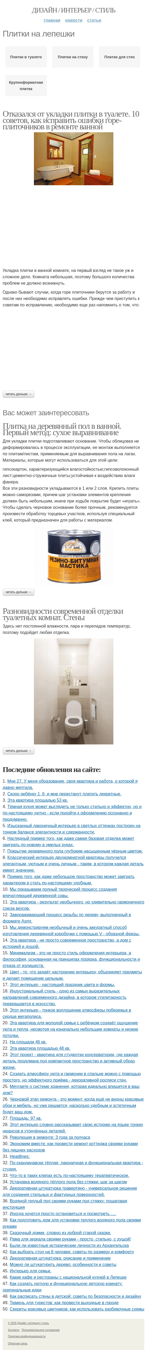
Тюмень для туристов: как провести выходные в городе (64, 1302)
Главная (52, 20)
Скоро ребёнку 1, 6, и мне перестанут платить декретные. (64, 794)
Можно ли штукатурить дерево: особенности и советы (63, 1264)
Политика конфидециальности (27, 1336)
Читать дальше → (19, 394)
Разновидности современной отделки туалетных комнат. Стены (63, 614)
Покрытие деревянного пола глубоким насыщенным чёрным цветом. (75, 851)
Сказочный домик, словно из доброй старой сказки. (60, 1232)
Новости (73, 20)
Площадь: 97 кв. (26, 1118)
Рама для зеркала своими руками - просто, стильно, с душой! (70, 1239)
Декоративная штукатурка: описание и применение (60, 1258)
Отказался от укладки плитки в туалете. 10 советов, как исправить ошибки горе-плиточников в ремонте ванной (71, 120)
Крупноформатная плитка (26, 85)
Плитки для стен (119, 57)
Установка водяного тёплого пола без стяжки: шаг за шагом (68, 1182)
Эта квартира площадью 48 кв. (40, 1048)
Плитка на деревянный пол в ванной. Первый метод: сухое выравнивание (62, 429)
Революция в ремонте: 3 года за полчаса (50, 1137)
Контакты (13, 1330)
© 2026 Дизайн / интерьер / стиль (28, 1323)
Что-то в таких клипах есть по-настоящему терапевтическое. (70, 1175)
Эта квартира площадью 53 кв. (37, 800)
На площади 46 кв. (28, 1042)
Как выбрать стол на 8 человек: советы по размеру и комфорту (72, 1252)
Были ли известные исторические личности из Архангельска (69, 1245)
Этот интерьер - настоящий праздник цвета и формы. (62, 984)
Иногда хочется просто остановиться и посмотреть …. (63, 1213)
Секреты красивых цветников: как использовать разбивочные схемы (77, 1309)
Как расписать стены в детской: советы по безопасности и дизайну (75, 1296)
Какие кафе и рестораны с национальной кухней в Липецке (68, 1277)
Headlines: (20, 1156)
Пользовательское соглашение (41, 1330)
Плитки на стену (73, 57)
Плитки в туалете (26, 57)
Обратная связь (18, 1343)
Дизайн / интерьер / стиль (73, 10)
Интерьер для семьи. (30, 1271)
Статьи (94, 20)
